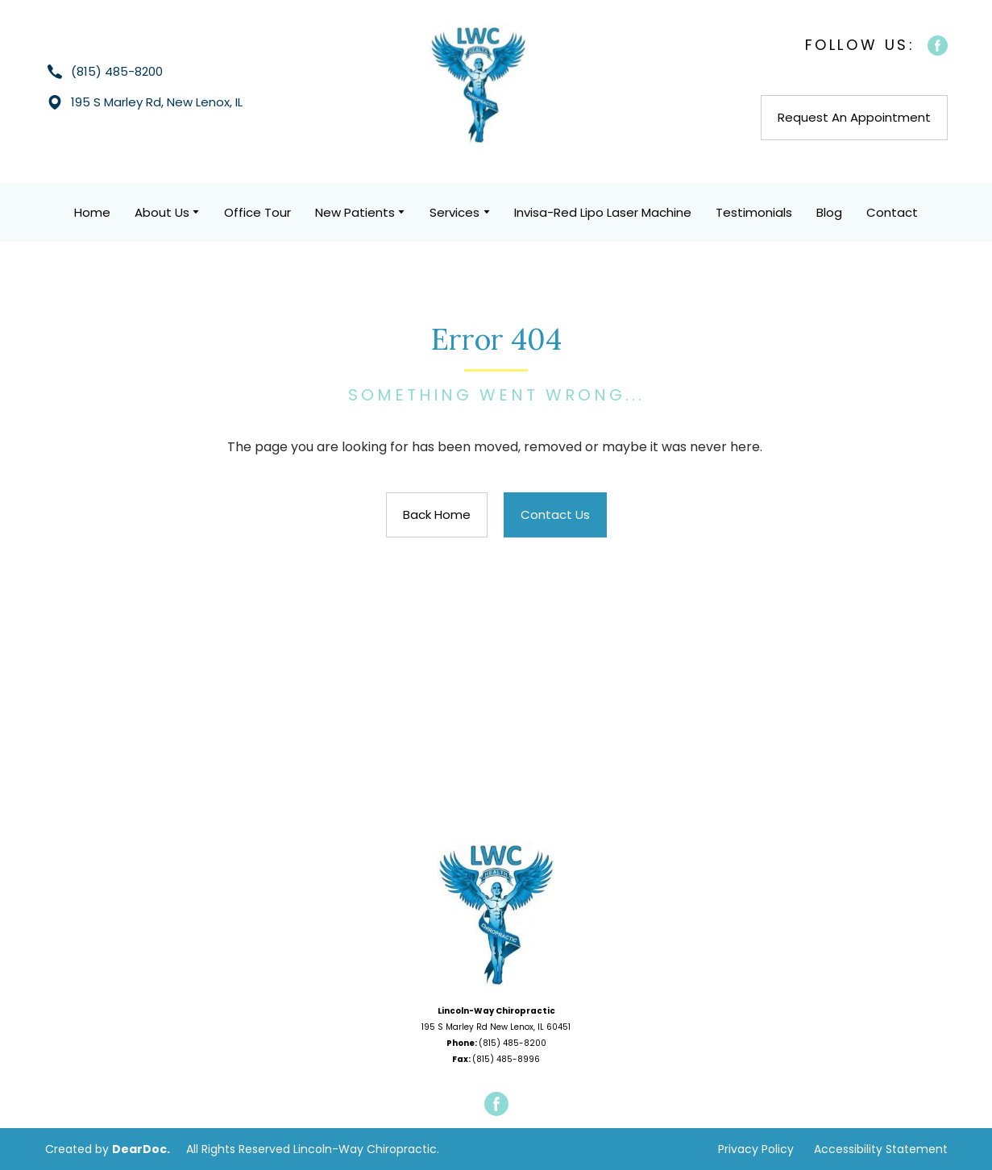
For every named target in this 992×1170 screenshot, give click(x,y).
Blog (829, 212)
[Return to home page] (479, 87)
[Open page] (496, 913)
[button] (104, 71)
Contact (892, 212)
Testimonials (754, 212)
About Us (162, 212)
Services (454, 212)
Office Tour (257, 212)
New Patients (355, 212)
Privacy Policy (756, 1149)
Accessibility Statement (881, 1149)
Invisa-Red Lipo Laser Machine (602, 212)
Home (92, 212)
